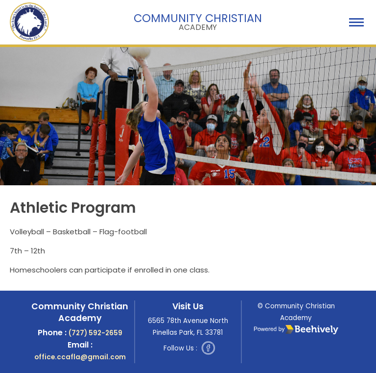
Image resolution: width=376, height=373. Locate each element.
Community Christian (198, 20)
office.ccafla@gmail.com (80, 357)
